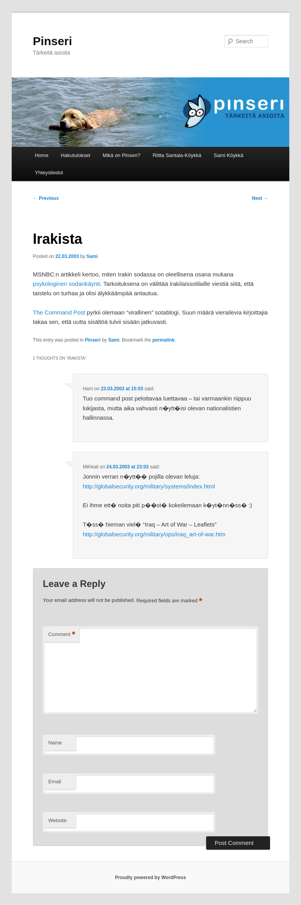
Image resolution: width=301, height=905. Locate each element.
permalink (163, 340)
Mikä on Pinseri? (121, 155)
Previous (46, 198)
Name (55, 743)
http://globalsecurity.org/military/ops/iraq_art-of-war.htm (154, 534)
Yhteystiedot (49, 173)
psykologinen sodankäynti (66, 283)
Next (260, 198)
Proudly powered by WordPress (150, 877)
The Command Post (59, 312)
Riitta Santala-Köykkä (176, 155)
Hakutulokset (75, 155)
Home (42, 155)
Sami (92, 256)
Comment (61, 634)
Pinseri (52, 41)
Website (57, 820)
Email (54, 781)
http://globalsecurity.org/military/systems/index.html (149, 486)
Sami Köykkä (228, 155)
